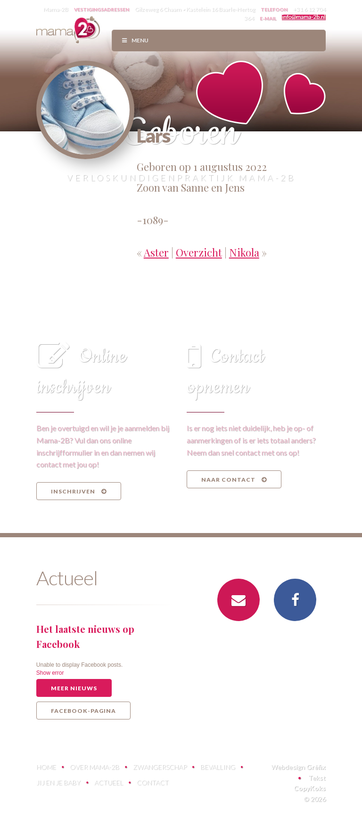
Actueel (108, 782)
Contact (153, 782)
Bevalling (217, 767)
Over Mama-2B (94, 767)
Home (46, 767)
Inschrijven (79, 491)
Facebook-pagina (83, 710)
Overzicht (199, 252)
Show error (50, 673)
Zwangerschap (160, 767)
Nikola (244, 252)
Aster (156, 252)
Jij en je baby (58, 782)
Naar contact (234, 479)
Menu (135, 40)
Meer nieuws (74, 688)
